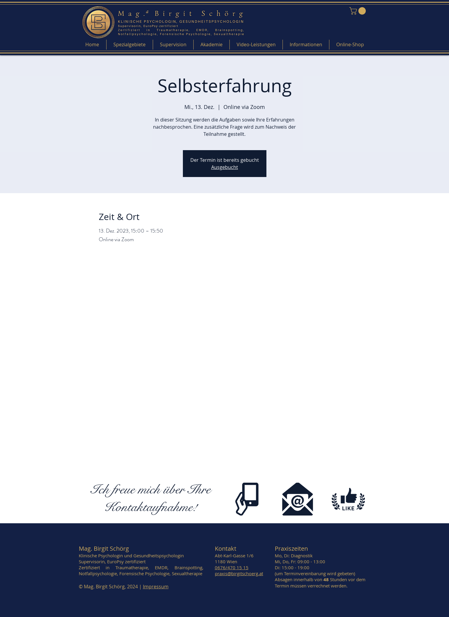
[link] (358, 11)
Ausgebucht (224, 167)
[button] (130, 45)
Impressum (156, 586)
